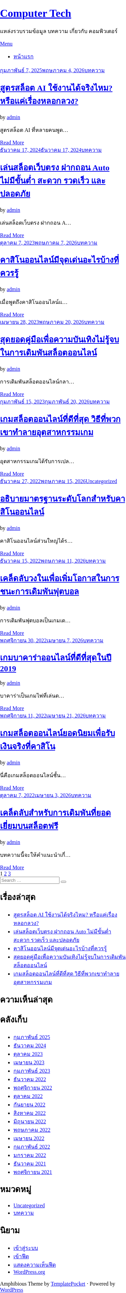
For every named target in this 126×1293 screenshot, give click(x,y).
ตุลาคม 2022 (28, 1096)
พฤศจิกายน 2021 (32, 1172)
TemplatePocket (68, 1284)
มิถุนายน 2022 (29, 1121)
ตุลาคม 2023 (28, 1054)
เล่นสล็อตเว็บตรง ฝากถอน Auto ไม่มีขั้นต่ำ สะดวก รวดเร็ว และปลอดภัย (55, 180)
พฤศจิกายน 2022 (32, 1088)
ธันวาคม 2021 (29, 1163)
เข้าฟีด (21, 1256)
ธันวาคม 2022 (29, 1079)
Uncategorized (101, 481)
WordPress (11, 1290)
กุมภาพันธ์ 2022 (31, 1147)
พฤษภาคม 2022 (31, 1130)
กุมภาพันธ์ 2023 (31, 1071)
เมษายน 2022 (28, 1138)
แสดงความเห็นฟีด (34, 1265)
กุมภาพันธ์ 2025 (31, 1037)
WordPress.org (29, 1272)
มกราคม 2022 (29, 1155)
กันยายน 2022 (29, 1104)
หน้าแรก (23, 56)
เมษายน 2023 (28, 1062)
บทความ (94, 70)
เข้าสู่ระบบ (25, 1248)
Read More (12, 142)
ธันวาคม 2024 (29, 1045)
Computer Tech (35, 13)
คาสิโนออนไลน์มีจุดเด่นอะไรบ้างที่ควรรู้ (60, 948)
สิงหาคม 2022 (29, 1113)
